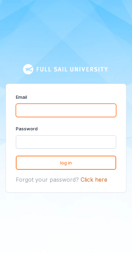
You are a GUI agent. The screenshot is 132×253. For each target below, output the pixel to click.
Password (27, 128)
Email (21, 97)
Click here (94, 179)
